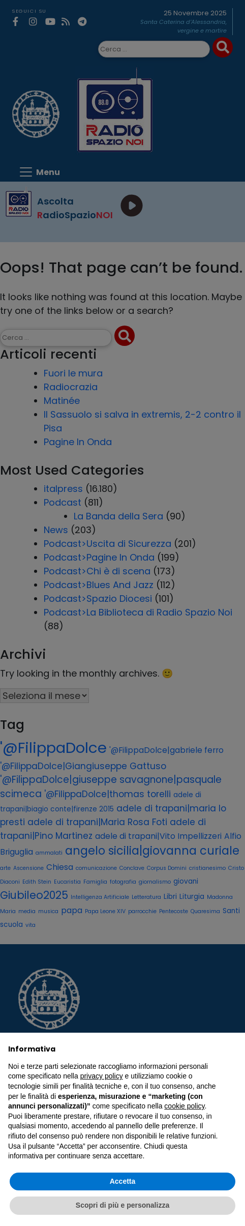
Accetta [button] (123, 1181)
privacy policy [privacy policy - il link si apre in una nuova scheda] (101, 1076)
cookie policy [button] (184, 1106)
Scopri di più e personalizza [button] (122, 1205)
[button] (232, 1049)
